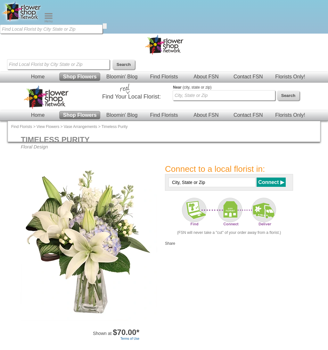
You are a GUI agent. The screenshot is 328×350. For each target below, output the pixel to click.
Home (38, 76)
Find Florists (164, 76)
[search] (105, 26)
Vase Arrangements (80, 126)
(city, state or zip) (192, 87)
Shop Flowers (80, 76)
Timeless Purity (115, 126)
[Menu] (48, 21)
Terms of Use (129, 338)
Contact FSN (248, 76)
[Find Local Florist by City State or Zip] (51, 29)
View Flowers (48, 126)
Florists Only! (290, 76)
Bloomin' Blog (121, 76)
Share (170, 243)
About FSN (205, 76)
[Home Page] (22, 21)
